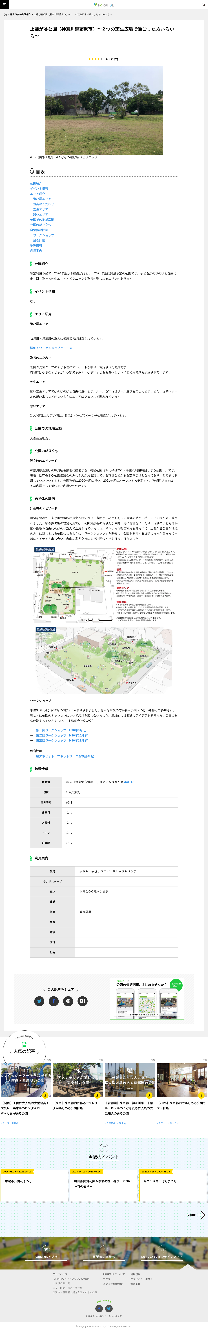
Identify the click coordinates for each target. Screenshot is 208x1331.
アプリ (106, 1279)
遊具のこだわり (43, 204)
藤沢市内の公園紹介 (20, 14)
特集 (49, 1060)
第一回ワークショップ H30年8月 (59, 730)
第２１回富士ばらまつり (160, 1181)
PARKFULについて (114, 1274)
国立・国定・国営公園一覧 (67, 1288)
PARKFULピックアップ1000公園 (71, 1279)
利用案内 (36, 250)
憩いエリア (40, 214)
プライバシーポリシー (142, 1279)
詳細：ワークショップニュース (51, 348)
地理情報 (36, 245)
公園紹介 (36, 183)
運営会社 (135, 1284)
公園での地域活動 (42, 219)
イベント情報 (39, 188)
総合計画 (39, 240)
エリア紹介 (37, 193)
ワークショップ (43, 235)
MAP (126, 782)
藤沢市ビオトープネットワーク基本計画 (63, 756)
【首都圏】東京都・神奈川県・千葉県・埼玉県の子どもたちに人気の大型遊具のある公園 (129, 1108)
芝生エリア (40, 209)
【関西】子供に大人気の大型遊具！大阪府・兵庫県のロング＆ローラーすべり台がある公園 (25, 1108)
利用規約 (135, 1274)
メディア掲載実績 (113, 1284)
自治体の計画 (39, 230)
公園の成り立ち (40, 224)
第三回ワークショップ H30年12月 (60, 740)
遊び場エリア (42, 198)
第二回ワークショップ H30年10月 (60, 735)
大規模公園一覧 (61, 1283)
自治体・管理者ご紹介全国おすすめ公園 (75, 1292)
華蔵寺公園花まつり (18, 1181)
